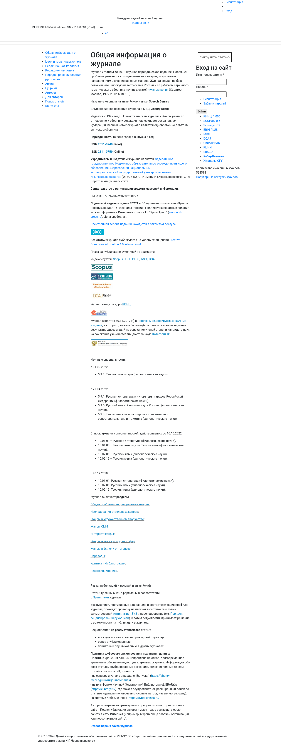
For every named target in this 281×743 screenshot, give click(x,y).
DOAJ (153, 259)
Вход (229, 11)
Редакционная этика (59, 70)
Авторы (50, 92)
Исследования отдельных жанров (114, 511)
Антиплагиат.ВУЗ (125, 613)
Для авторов (54, 97)
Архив (49, 83)
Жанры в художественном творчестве (117, 519)
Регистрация (234, 2)
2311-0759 (105, 151)
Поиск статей (54, 101)
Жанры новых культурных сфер (113, 541)
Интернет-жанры (102, 534)
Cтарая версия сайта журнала (112, 726)
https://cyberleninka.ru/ (144, 698)
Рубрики (51, 88)
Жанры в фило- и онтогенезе (111, 548)
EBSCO (208, 152)
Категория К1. (162, 334)
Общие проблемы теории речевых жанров (120, 504)
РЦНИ (207, 147)
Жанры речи (140, 23)
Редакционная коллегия (62, 66)
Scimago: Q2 (211, 125)
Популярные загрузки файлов (217, 177)
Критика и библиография (108, 563)
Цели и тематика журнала (63, 61)
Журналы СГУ (213, 160)
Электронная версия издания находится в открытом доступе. (134, 224)
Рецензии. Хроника (104, 571)
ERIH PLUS (132, 259)
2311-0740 (105, 144)
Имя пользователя (210, 74)
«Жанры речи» (158, 89)
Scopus (118, 259)
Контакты (52, 106)
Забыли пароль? (214, 103)
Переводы (98, 556)
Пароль (202, 87)
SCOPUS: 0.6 (211, 121)
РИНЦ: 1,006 (212, 116)
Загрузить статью (215, 57)
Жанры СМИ (99, 526)
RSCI (144, 259)
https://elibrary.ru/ (103, 689)
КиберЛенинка (213, 156)
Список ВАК (211, 143)
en (106, 33)
